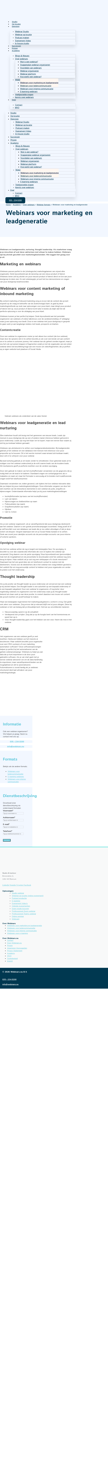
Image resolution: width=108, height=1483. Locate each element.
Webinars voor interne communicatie (17, 780)
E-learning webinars (16, 776)
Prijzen (15, 48)
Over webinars (29, 204)
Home (8, 204)
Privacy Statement (14, 950)
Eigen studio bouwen (20, 908)
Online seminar (18, 916)
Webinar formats (43, 204)
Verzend (7, 840)
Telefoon (7, 831)
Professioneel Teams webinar (24, 914)
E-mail (6, 824)
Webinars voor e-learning (17, 933)
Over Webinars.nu (14, 943)
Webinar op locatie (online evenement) (28, 895)
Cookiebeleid (12, 958)
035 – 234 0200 (17, 741)
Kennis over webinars (24, 97)
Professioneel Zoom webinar (23, 911)
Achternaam (9, 817)
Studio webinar (18, 893)
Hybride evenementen (21, 906)
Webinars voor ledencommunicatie (15, 772)
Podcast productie (19, 898)
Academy (16, 50)
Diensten (15, 26)
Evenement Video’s (20, 903)
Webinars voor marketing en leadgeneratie (24, 925)
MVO (17, 107)
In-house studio (22, 43)
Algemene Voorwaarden (17, 948)
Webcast (15, 919)
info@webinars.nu (15, 746)
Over (14, 100)
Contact (10, 940)
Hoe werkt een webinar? (30, 76)
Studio (14, 21)
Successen (16, 46)
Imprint (10, 961)
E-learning (16, 901)
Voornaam (8, 810)
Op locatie (16, 24)
